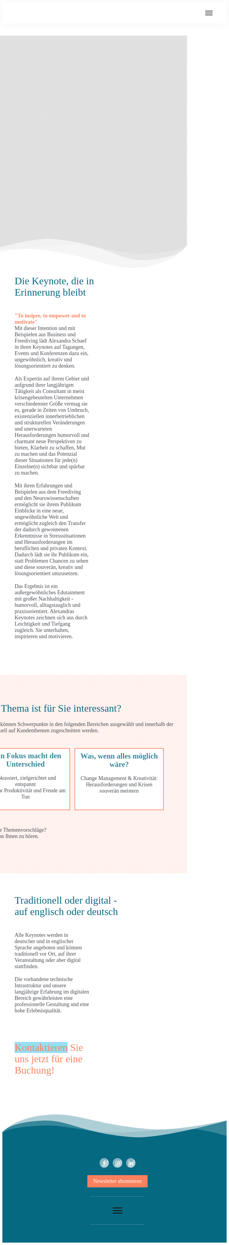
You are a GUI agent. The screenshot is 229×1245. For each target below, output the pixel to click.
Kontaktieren (41, 1047)
